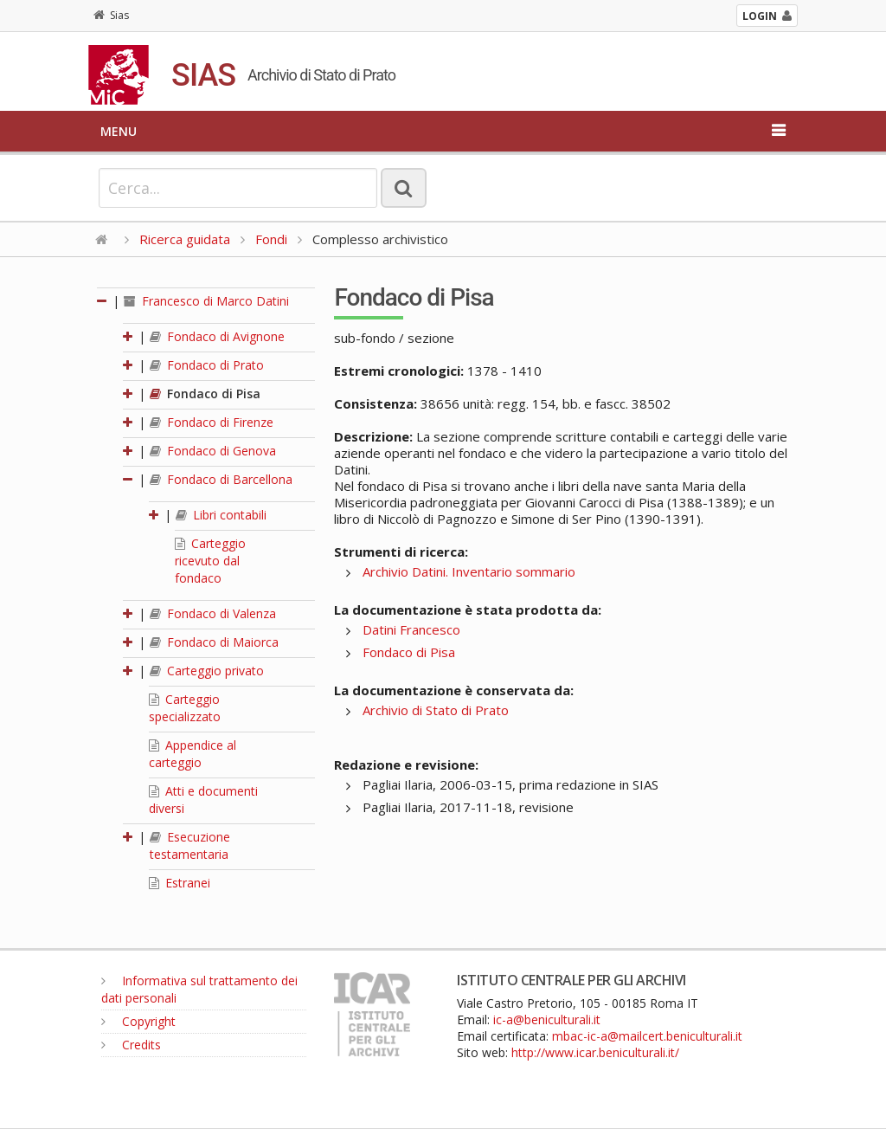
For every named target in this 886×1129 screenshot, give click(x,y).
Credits (131, 1044)
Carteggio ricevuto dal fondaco (210, 560)
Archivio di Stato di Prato (436, 710)
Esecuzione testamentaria (190, 845)
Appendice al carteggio (192, 754)
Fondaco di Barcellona (221, 479)
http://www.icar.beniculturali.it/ (595, 1052)
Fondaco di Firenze (211, 422)
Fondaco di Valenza (213, 613)
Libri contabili (221, 514)
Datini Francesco (411, 629)
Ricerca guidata (184, 239)
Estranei (179, 882)
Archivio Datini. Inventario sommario (469, 571)
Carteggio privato (207, 670)
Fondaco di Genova (213, 450)
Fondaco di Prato (207, 365)
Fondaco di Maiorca (214, 642)
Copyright (138, 1021)
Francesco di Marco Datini (206, 301)
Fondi (271, 239)
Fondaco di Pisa (205, 393)
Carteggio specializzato (185, 708)
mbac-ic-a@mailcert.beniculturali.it (647, 1036)
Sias (111, 15)
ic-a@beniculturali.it (546, 1019)
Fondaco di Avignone (217, 336)
